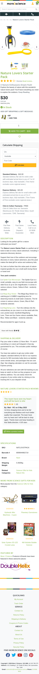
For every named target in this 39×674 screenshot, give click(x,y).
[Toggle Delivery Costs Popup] (6, 14)
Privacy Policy (19, 643)
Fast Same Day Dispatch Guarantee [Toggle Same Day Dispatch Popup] (19, 227)
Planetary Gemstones (29, 512)
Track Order (18, 603)
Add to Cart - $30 (19, 131)
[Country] (19, 156)
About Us (18, 634)
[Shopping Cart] (37, 3)
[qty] (19, 152)
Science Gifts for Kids (24, 470)
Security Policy (18, 647)
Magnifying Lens (9, 308)
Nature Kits (20, 473)
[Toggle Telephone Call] (32, 14)
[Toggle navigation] (2, 3)
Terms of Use (19, 639)
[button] (19, 136)
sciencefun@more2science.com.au (16, 669)
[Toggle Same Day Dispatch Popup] (19, 14)
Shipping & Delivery (18, 619)
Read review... (28, 81)
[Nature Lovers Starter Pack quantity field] (19, 125)
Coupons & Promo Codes (18, 623)
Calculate (19, 165)
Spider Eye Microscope (11, 280)
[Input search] (17, 9)
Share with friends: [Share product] (10, 330)
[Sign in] (33, 3)
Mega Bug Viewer (9, 294)
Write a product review (13, 431)
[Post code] (19, 161)
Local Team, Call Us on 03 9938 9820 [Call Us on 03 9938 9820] (32, 227)
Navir (18, 458)
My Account (18, 599)
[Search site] (36, 9)
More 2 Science (6, 556)
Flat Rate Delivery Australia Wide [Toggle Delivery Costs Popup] (7, 227)
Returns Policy (18, 615)
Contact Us (19, 611)
